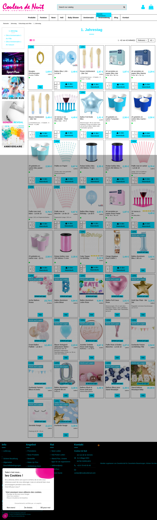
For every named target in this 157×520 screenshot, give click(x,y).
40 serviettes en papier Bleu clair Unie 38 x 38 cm (112, 73)
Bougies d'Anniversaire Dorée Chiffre (34, 73)
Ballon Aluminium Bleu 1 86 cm (138, 257)
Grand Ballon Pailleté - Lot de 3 (35, 346)
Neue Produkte (33, 455)
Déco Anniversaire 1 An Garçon (13, 43)
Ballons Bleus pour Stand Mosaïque (113, 388)
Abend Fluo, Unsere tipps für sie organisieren (61, 460)
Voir (40, 87)
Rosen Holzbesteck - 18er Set (87, 72)
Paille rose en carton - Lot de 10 (139, 167)
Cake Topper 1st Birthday (85, 257)
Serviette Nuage (35, 425)
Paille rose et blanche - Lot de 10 (61, 212)
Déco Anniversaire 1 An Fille (13, 36)
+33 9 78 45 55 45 (84, 465)
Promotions (31, 451)
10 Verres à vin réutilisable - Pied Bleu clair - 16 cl (61, 119)
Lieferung (6, 451)
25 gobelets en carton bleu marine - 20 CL (139, 119)
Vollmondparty (57, 465)
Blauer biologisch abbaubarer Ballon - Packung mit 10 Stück (62, 348)
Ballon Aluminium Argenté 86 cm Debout (61, 389)
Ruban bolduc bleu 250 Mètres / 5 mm (87, 167)
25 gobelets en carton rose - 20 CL (36, 257)
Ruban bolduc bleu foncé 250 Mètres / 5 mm (113, 168)
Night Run (55, 469)
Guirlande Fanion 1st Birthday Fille (138, 346)
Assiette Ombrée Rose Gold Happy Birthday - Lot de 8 (87, 347)
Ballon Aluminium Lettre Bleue (61, 301)
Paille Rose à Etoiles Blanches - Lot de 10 (113, 346)
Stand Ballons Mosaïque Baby (137, 388)
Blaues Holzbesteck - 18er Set (36, 118)
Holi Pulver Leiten (58, 455)
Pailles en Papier (60, 166)
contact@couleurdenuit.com (85, 473)
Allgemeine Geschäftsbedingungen (12, 463)
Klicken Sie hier (151, 463)
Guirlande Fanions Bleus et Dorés (36, 388)
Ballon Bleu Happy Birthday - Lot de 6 (87, 212)
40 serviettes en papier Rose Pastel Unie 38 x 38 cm (113, 213)
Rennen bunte (57, 473)
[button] (32, 17)
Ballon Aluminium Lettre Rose (86, 301)
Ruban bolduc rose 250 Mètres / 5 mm (61, 257)
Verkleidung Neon (34, 466)
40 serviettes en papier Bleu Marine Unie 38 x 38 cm (138, 73)
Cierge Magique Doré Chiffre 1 (112, 257)
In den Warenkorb (69, 85)
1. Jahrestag (13, 31)
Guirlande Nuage (60, 425)
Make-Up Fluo (32, 462)
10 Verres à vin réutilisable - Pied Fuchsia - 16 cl (136, 215)
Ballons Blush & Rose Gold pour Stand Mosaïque (86, 389)
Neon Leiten (56, 451)
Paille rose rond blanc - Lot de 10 (35, 212)
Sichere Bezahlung (10, 459)
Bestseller (31, 459)
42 (152, 40)
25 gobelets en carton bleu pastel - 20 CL (36, 168)
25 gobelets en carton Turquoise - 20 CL (113, 119)
